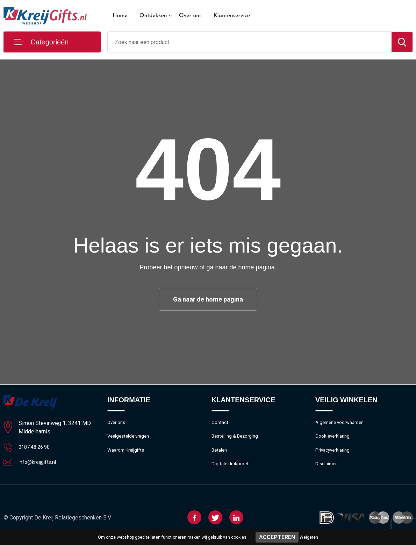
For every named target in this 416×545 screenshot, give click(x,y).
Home (120, 16)
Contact (220, 423)
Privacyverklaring (334, 453)
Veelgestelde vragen (130, 438)
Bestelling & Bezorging (237, 438)
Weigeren (309, 537)
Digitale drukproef (231, 468)
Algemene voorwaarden (342, 423)
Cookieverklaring (334, 438)
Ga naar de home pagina (208, 299)
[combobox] (250, 42)
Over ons (190, 16)
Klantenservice (232, 16)
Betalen (220, 453)
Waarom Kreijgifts (128, 453)
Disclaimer (327, 468)
